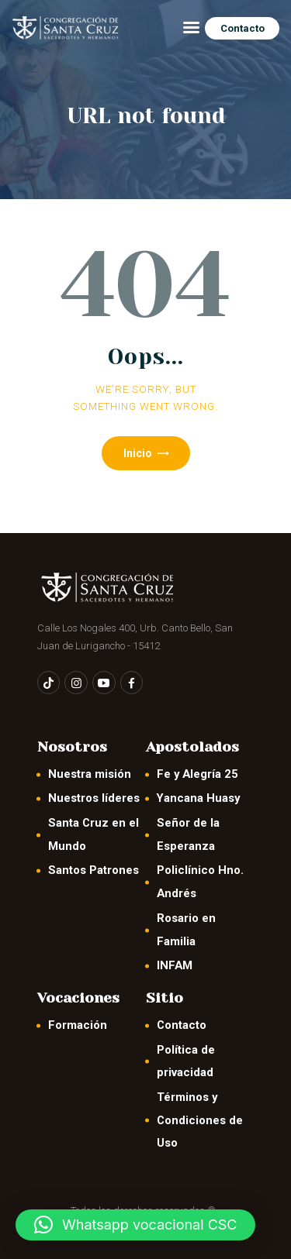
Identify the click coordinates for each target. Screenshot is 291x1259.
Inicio (137, 453)
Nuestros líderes (94, 798)
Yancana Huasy (198, 798)
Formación (77, 1025)
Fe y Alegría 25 (197, 774)
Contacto (181, 1025)
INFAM (174, 965)
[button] (135, 1224)
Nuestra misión (89, 774)
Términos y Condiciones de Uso (200, 1120)
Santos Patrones (93, 870)
